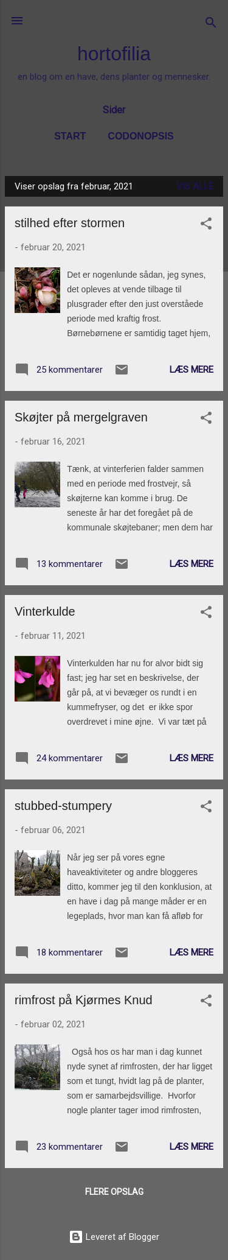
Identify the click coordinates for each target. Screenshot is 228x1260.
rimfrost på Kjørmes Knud (84, 1000)
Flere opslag (114, 1192)
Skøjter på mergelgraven (81, 417)
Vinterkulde (45, 611)
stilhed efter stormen (70, 223)
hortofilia (114, 54)
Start (70, 136)
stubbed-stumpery (63, 805)
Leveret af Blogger (114, 1236)
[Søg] (211, 24)
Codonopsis (140, 136)
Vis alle (194, 186)
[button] (206, 225)
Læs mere (191, 369)
